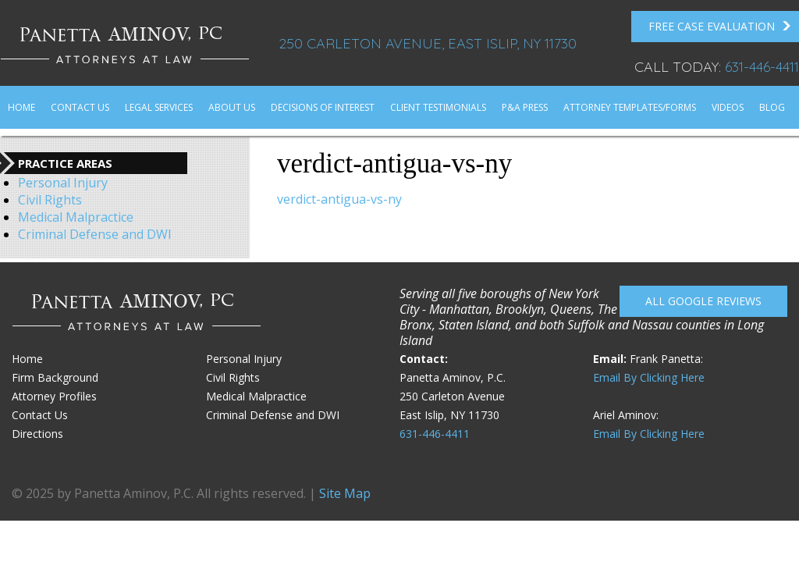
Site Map (345, 493)
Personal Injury (63, 182)
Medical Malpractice (75, 217)
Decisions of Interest (323, 107)
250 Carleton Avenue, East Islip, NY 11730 (428, 43)
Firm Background (55, 377)
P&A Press (525, 107)
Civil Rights (50, 199)
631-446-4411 (762, 67)
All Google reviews (703, 300)
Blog (772, 107)
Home (21, 107)
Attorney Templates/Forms (629, 107)
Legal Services (159, 107)
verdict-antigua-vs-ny (339, 199)
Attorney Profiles (54, 396)
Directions (37, 433)
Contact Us (80, 107)
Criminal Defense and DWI (95, 234)
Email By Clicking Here (649, 377)
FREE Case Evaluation (719, 26)
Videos (728, 107)
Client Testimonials (438, 107)
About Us (231, 107)
